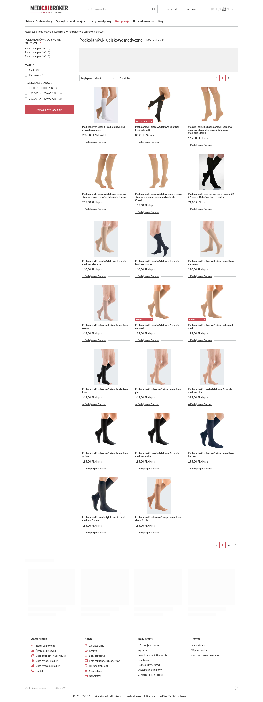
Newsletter (95, 676)
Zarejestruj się (96, 645)
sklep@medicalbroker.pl (108, 696)
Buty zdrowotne (143, 21)
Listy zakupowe (190, 9)
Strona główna (43, 31)
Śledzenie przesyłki (46, 650)
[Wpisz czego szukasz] (121, 9)
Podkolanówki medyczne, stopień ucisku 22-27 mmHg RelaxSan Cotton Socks (211, 195)
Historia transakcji (98, 665)
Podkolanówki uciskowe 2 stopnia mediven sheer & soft (158, 519)
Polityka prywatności (149, 665)
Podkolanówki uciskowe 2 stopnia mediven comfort (105, 327)
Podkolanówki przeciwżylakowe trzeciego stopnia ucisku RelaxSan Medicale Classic (104, 195)
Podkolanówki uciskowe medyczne (43, 41)
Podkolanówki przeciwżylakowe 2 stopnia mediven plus (210, 391)
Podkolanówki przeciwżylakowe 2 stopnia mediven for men (104, 519)
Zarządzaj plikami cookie (150, 674)
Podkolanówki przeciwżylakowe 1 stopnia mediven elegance (104, 263)
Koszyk (93, 650)
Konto (89, 638)
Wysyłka (142, 650)
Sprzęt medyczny (100, 21)
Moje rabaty (95, 671)
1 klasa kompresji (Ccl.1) (37, 48)
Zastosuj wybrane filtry (49, 109)
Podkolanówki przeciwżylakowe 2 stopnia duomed (157, 327)
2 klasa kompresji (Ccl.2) (37, 52)
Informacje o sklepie (148, 645)
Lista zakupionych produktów (104, 661)
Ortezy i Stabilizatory (39, 21)
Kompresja (122, 21)
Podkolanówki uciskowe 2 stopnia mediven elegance (211, 263)
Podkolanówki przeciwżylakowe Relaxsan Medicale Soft (157, 128)
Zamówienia (39, 638)
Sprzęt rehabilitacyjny (70, 21)
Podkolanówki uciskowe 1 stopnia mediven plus (158, 391)
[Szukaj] (153, 9)
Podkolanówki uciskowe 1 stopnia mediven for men (211, 455)
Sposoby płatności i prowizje (152, 655)
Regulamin (143, 660)
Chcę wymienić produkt (48, 665)
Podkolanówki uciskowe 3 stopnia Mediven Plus (105, 391)
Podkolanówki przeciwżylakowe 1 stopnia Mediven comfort (157, 263)
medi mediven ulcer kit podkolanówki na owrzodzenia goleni (103, 128)
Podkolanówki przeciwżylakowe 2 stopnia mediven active (157, 455)
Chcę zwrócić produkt (47, 661)
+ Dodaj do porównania (94, 142)
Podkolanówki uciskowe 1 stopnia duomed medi (210, 327)
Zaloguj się (172, 9)
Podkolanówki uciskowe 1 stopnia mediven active (105, 455)
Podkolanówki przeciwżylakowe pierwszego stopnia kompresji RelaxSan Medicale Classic (158, 197)
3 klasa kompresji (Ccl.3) (37, 56)
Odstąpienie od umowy (150, 669)
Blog (160, 21)
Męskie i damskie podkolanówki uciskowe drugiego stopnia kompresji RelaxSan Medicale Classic (210, 129)
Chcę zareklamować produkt (51, 655)
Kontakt (40, 671)
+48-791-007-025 (81, 696)
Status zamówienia (46, 645)
